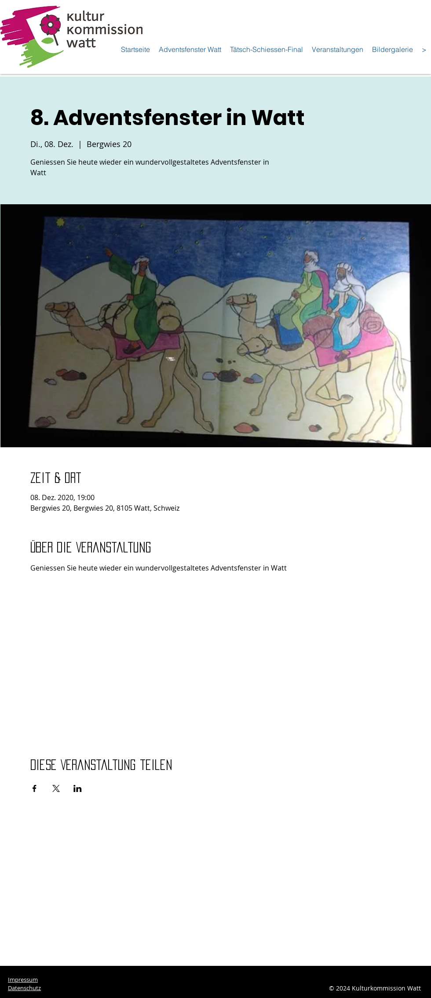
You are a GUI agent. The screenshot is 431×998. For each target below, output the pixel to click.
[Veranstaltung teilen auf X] (56, 788)
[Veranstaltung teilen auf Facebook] (34, 788)
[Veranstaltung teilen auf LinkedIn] (77, 788)
